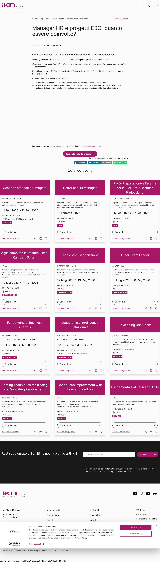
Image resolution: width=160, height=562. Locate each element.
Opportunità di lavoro (146, 523)
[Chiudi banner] (156, 539)
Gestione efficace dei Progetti (25, 188)
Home (34, 19)
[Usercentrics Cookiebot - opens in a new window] (14, 557)
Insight (41, 19)
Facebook (80, 163)
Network (95, 510)
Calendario (96, 515)
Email (107, 163)
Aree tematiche (55, 510)
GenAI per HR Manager (80, 188)
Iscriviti (143, 454)
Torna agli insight (121, 19)
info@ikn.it (12, 517)
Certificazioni (142, 514)
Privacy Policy (81, 551)
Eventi (49, 520)
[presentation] (99, 461)
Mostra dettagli (35, 558)
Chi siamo (140, 510)
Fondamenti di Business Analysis (24, 325)
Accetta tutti (136, 541)
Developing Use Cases (135, 325)
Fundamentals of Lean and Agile (135, 387)
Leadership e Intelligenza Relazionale (79, 325)
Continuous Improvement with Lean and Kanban (80, 387)
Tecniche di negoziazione (80, 255)
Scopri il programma (10, 238)
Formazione (53, 515)
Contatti (140, 532)
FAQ (138, 527)
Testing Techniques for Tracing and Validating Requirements (25, 387)
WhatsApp (120, 163)
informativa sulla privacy (116, 469)
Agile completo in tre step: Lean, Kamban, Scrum (24, 255)
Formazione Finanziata (146, 519)
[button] (149, 6)
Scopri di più (10, 232)
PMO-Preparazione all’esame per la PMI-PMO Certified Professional (135, 187)
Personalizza (135, 547)
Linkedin (94, 163)
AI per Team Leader (135, 255)
